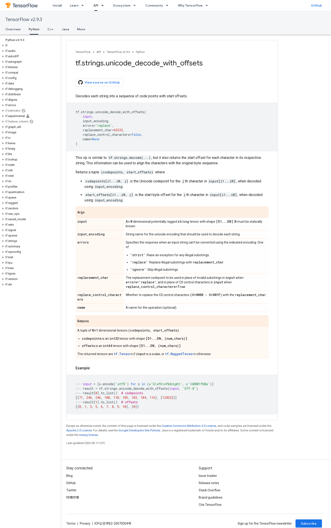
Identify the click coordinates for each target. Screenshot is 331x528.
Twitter (71, 490)
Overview (13, 29)
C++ (50, 29)
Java (65, 29)
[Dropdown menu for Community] (168, 5)
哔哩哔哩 (72, 497)
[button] (29, 45)
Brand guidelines (210, 497)
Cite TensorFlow (210, 504)
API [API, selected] (95, 5)
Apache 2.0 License (79, 430)
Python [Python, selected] (34, 29)
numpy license (88, 435)
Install (57, 5)
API (99, 52)
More (81, 29)
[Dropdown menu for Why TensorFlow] (208, 5)
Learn (74, 5)
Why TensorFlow (190, 5)
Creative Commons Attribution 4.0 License (189, 426)
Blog (69, 476)
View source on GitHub (99, 82)
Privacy (85, 523)
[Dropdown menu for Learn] (83, 5)
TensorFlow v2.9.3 (23, 19)
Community (154, 5)
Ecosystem (121, 5)
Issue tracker (208, 476)
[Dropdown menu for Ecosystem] (135, 5)
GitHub (316, 5)
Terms (71, 523)
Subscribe (309, 523)
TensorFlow (83, 52)
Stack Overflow (209, 490)
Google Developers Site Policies (139, 430)
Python (140, 52)
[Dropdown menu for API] (103, 5)
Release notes (209, 483)
